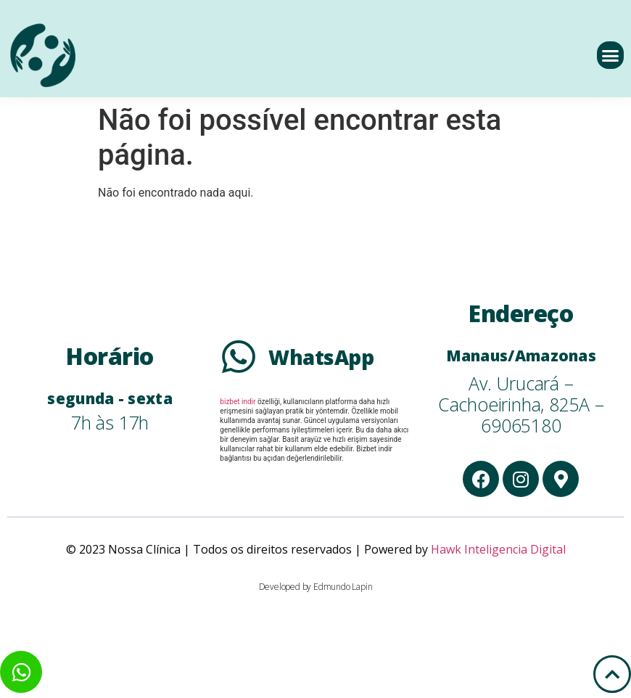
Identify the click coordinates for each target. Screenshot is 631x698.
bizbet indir (237, 402)
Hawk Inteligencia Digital (498, 549)
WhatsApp (321, 357)
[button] (610, 55)
